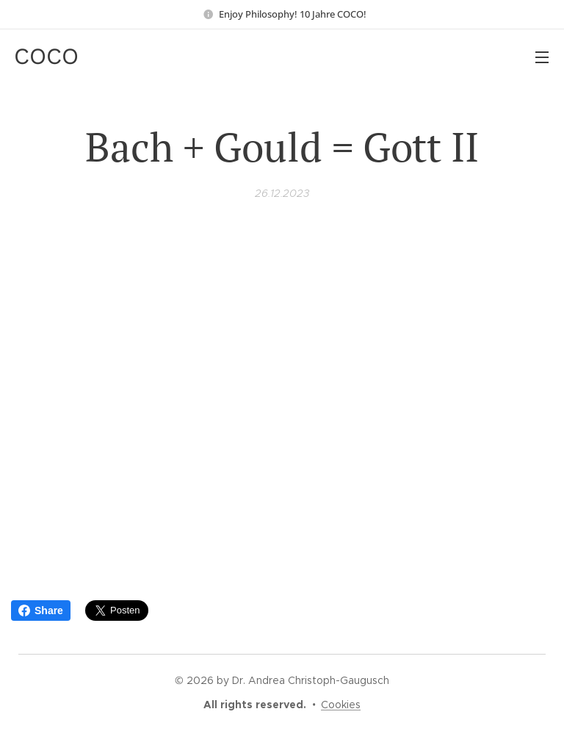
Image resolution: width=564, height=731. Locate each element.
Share (40, 610)
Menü (542, 57)
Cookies (341, 704)
